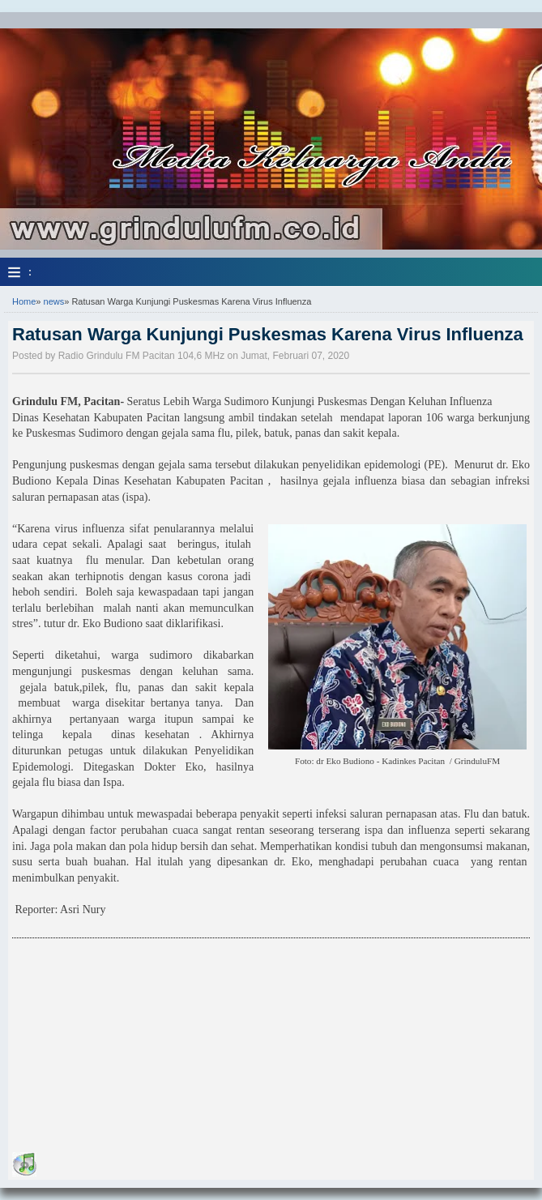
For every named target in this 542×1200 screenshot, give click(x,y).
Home (24, 301)
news (54, 301)
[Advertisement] (133, 1047)
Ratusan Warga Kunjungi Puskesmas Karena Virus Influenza (267, 334)
